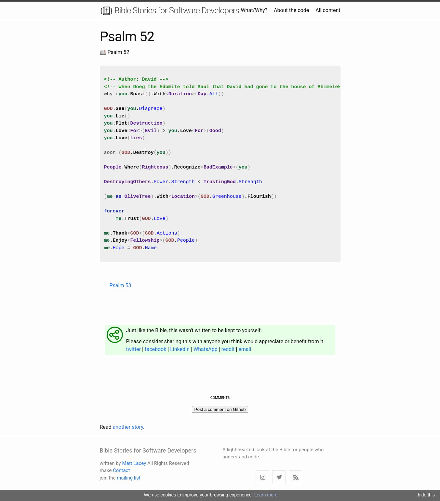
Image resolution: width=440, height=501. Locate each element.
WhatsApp (205, 349)
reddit (227, 349)
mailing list (128, 478)
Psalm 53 (120, 285)
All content (327, 10)
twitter (133, 349)
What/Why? (254, 10)
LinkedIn (180, 349)
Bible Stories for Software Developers (169, 11)
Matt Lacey (134, 463)
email (244, 349)
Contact (121, 470)
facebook (155, 349)
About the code (291, 10)
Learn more (266, 494)
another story (128, 427)
